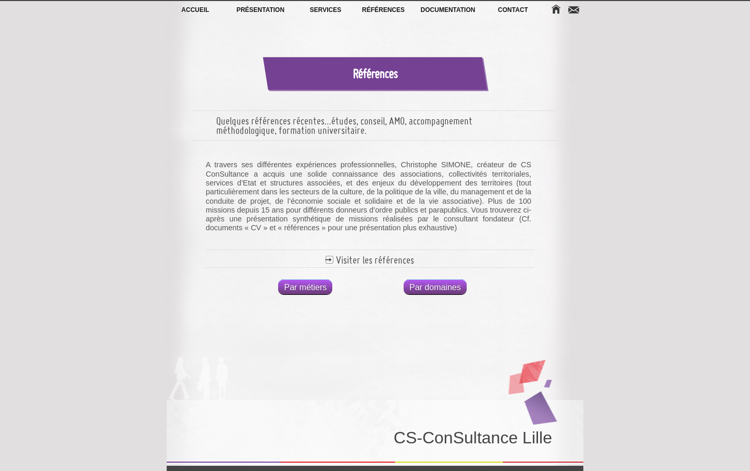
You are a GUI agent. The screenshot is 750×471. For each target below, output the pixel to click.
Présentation (260, 10)
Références (383, 10)
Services (325, 10)
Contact (513, 10)
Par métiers (305, 287)
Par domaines (435, 287)
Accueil (195, 10)
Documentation (448, 10)
